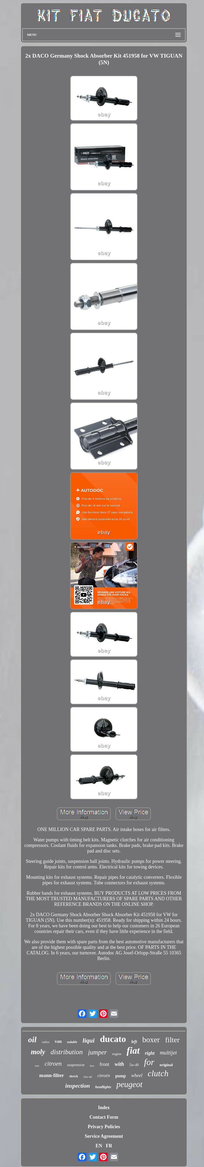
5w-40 (134, 1065)
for (149, 1062)
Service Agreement (104, 1136)
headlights (103, 1087)
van (58, 1041)
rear (37, 1065)
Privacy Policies (104, 1126)
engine (116, 1054)
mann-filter (51, 1075)
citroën (103, 1075)
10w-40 (87, 1076)
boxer (151, 1039)
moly (38, 1052)
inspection (77, 1085)
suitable (72, 1042)
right (150, 1053)
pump (120, 1076)
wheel (136, 1075)
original (166, 1065)
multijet (168, 1052)
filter (172, 1040)
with (119, 1064)
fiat (133, 1050)
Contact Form (104, 1117)
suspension (75, 1065)
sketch (73, 1076)
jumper (97, 1052)
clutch (158, 1073)
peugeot (129, 1084)
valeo (45, 1042)
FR (109, 1145)
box (92, 1065)
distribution (66, 1052)
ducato (113, 1039)
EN (99, 1145)
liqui (89, 1040)
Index (104, 1107)
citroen (53, 1063)
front (104, 1064)
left (134, 1041)
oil (32, 1039)
